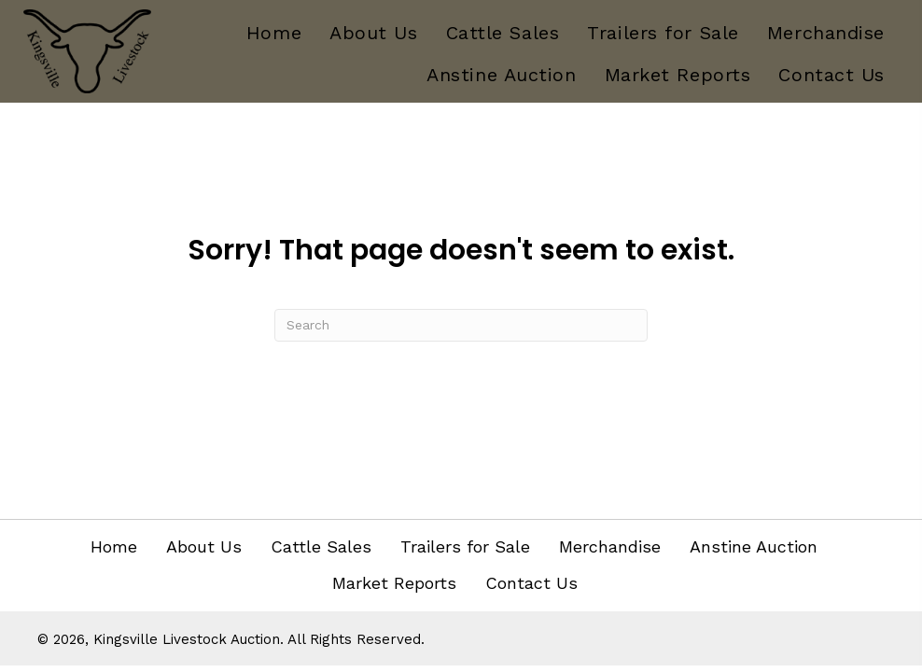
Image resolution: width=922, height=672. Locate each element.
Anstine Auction (753, 546)
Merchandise (610, 546)
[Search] (461, 325)
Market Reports (394, 583)
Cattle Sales (321, 546)
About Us (204, 546)
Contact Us (531, 583)
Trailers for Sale (465, 546)
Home (114, 546)
